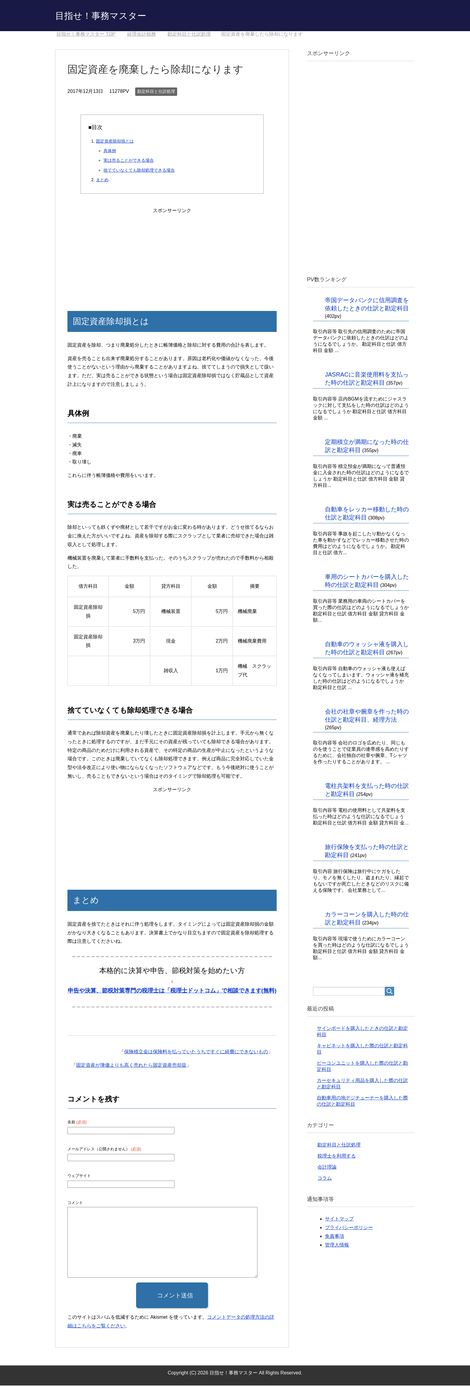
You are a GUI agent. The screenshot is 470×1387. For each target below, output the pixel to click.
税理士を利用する (336, 1157)
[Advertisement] (172, 254)
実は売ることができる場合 (128, 161)
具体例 (109, 152)
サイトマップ (339, 1220)
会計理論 (327, 1168)
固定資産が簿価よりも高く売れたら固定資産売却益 (131, 1066)
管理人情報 (337, 1246)
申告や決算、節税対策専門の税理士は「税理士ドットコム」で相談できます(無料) (172, 992)
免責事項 (334, 1237)
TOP (85, 35)
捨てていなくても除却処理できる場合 (139, 171)
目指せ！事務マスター (109, 16)
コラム (324, 1179)
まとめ (102, 181)
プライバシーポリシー (349, 1229)
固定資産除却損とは (115, 142)
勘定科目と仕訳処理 (156, 92)
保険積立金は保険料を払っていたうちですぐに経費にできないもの (196, 1053)
